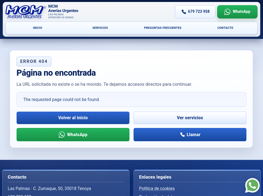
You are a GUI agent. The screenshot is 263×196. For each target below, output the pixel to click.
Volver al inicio (73, 117)
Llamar (194, 134)
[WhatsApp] (252, 185)
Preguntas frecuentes (163, 28)
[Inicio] (68, 11)
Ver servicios (190, 117)
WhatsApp (241, 11)
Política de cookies (157, 188)
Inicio (37, 28)
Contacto (225, 28)
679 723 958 (199, 11)
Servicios (100, 28)
